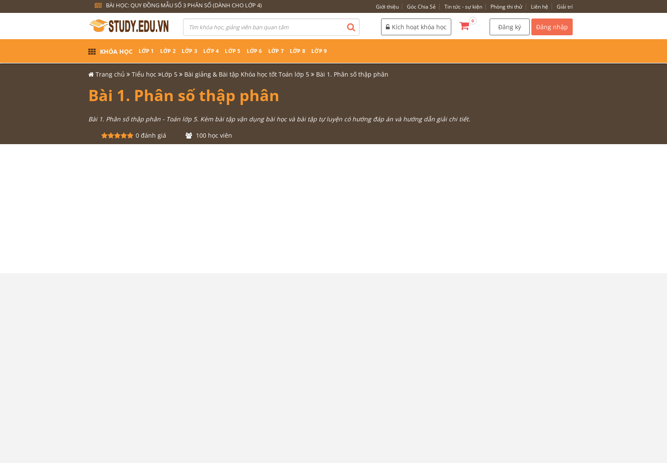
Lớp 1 (146, 51)
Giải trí (565, 6)
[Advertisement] (333, 208)
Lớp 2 (168, 51)
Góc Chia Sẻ (421, 6)
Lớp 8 (297, 51)
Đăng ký (509, 27)
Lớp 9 (319, 51)
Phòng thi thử (506, 6)
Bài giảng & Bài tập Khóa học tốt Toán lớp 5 (246, 74)
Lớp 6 (254, 51)
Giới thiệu (387, 6)
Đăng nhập (552, 27)
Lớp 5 (232, 51)
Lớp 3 (189, 51)
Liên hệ (539, 6)
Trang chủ (110, 74)
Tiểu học (144, 74)
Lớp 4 (211, 51)
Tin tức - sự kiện (463, 6)
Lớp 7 (276, 51)
